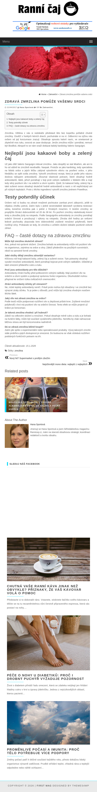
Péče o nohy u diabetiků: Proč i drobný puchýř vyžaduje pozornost (45, 677)
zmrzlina (19, 350)
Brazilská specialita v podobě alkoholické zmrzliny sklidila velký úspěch (34, 405)
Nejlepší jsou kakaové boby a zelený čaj (26, 119)
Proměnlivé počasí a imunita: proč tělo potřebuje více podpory (43, 751)
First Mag (44, 785)
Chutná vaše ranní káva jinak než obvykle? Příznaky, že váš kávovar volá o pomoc (44, 589)
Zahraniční (48, 107)
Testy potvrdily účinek (18, 122)
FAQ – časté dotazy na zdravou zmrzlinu (27, 126)
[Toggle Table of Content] (41, 114)
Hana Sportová (26, 107)
